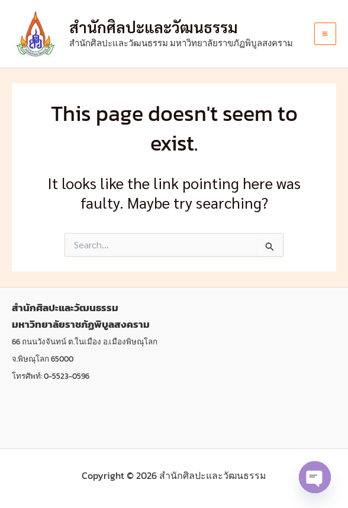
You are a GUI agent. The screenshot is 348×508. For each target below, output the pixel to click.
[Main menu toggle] (325, 34)
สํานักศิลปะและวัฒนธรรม (153, 27)
